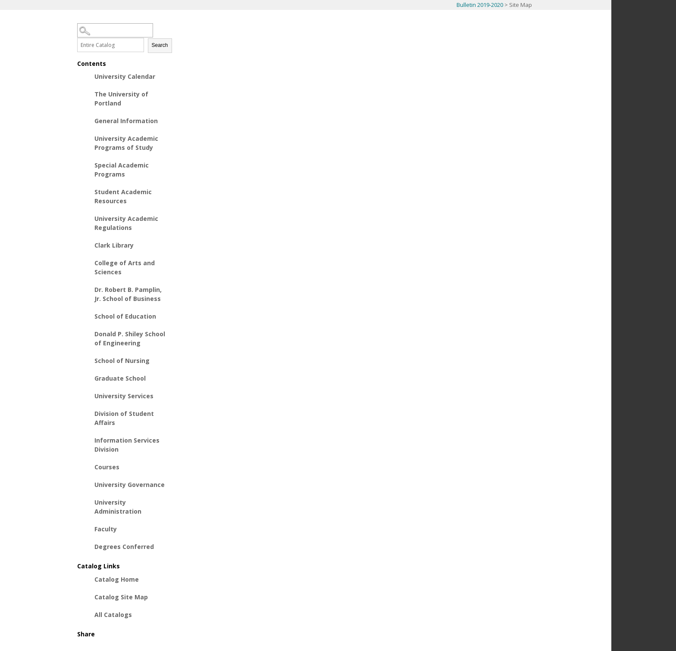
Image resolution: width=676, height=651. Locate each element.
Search (160, 45)
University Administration (117, 506)
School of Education (125, 316)
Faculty (105, 529)
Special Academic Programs (121, 169)
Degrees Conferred (124, 546)
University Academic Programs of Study (126, 143)
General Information (126, 121)
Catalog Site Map (121, 597)
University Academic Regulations (126, 223)
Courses (106, 467)
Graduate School (120, 378)
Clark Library (114, 245)
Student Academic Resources (123, 196)
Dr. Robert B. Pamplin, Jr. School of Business (128, 294)
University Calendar (124, 76)
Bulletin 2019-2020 (480, 5)
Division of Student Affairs (124, 418)
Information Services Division (127, 444)
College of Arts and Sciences (124, 267)
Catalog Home (116, 579)
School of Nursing (122, 360)
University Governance (129, 484)
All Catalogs (113, 615)
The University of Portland (121, 98)
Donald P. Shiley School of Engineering (129, 338)
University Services (123, 396)
